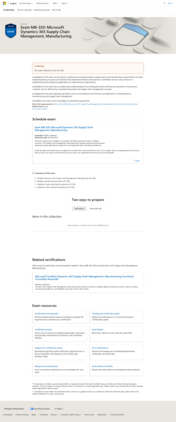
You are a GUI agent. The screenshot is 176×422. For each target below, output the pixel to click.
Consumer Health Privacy (70, 414)
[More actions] (171, 15)
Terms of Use (89, 414)
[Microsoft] (4, 3)
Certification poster (43, 329)
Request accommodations (46, 366)
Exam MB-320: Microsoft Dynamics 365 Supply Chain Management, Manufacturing (64, 128)
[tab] (79, 208)
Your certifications (100, 348)
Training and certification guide (106, 313)
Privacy (53, 414)
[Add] (137, 161)
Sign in (170, 3)
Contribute (44, 414)
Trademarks (101, 414)
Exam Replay (97, 329)
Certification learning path (46, 313)
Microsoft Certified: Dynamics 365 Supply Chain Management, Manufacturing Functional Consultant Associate (96, 104)
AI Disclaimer (8, 414)
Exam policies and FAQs (102, 366)
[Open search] (164, 3)
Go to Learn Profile (39, 109)
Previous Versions (22, 414)
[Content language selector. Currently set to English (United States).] (14, 409)
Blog (33, 414)
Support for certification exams (49, 348)
